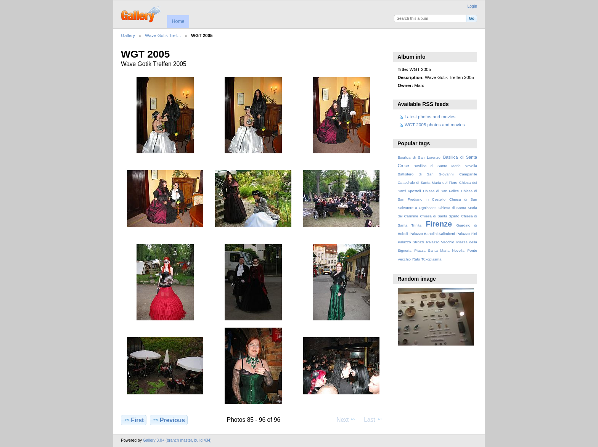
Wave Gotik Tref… (163, 35)
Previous (169, 419)
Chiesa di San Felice (441, 191)
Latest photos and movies (430, 116)
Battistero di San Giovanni (425, 174)
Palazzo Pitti (467, 234)
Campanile (468, 174)
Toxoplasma (431, 259)
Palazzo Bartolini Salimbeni (432, 234)
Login (472, 6)
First (134, 419)
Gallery (128, 35)
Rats (416, 259)
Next (346, 419)
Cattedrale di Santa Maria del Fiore (427, 182)
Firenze (439, 224)
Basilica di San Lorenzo (419, 157)
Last (373, 419)
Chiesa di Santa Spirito (439, 216)
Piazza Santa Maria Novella (439, 250)
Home (178, 21)
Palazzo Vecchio (440, 242)
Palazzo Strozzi (411, 242)
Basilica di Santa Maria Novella (445, 166)
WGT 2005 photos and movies (435, 124)
